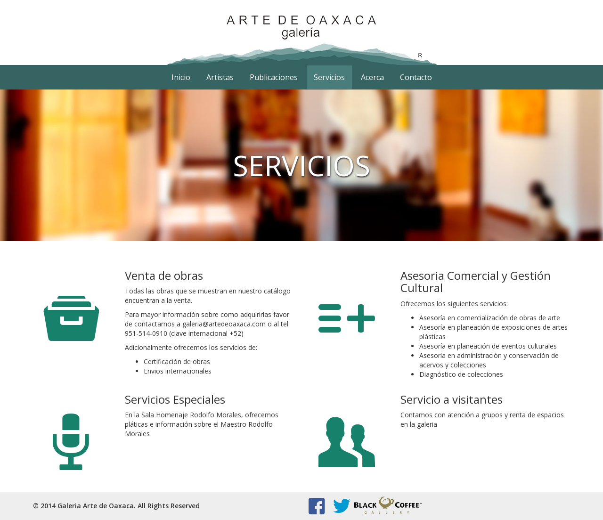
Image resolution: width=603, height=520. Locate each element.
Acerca (372, 77)
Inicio (180, 77)
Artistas (220, 77)
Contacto (416, 77)
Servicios (329, 77)
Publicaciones (274, 77)
